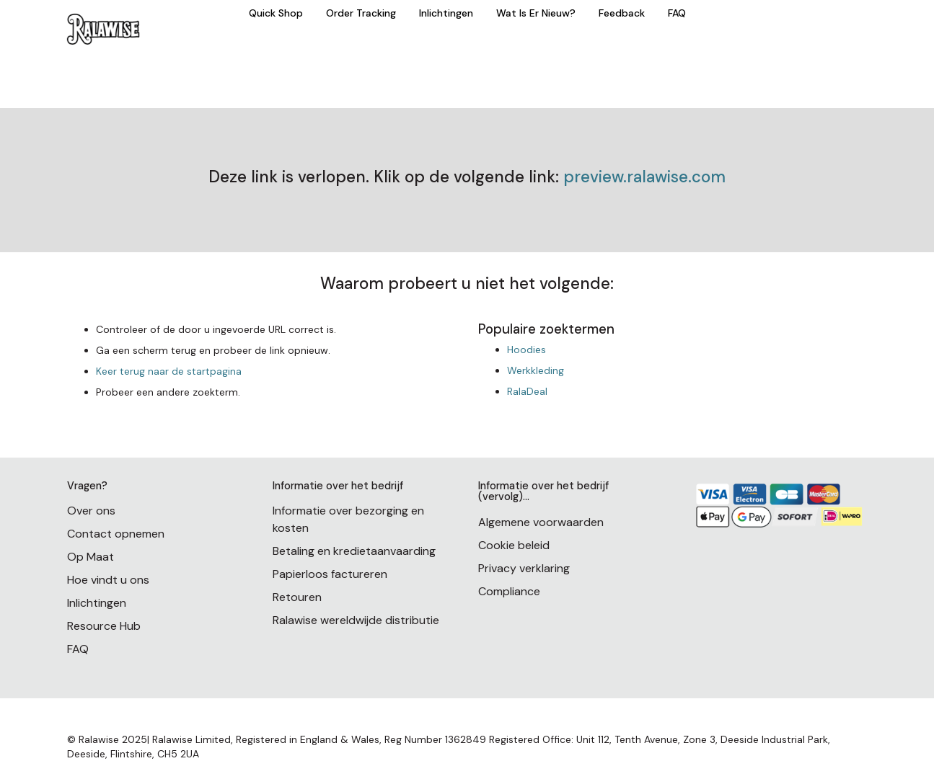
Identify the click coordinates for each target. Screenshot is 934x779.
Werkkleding (535, 370)
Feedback (622, 12)
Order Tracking (361, 12)
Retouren (297, 597)
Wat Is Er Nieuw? (536, 12)
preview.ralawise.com (644, 176)
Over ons (91, 510)
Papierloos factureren (330, 574)
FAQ (677, 12)
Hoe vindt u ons (108, 579)
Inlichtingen (446, 12)
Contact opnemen (115, 533)
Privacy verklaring (524, 568)
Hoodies (526, 349)
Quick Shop (276, 12)
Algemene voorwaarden (541, 522)
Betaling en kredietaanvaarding (354, 550)
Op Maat (90, 556)
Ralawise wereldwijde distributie (356, 620)
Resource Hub (104, 625)
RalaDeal (527, 391)
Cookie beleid (514, 545)
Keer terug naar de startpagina (169, 371)
